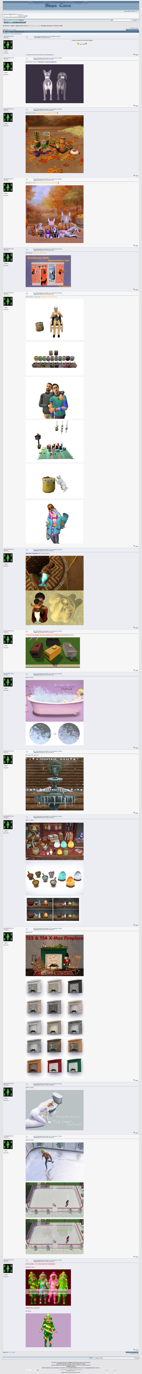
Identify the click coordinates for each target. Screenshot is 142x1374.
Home (6, 22)
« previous (132, 28)
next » (137, 28)
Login (18, 22)
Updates (12, 25)
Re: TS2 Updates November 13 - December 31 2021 (47, 751)
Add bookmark (130, 29)
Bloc (75, 1370)
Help (15, 22)
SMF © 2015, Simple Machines (76, 1369)
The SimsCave (6, 25)
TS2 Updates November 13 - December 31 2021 (52, 25)
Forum (10, 22)
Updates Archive (19, 25)
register (21, 14)
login (17, 14)
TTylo (30, 25)
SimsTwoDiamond (9, 36)
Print (136, 29)
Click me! (21, 20)
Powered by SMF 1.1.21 (64, 1369)
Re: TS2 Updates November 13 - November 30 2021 (47, 58)
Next (10, 29)
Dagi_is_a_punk (35, 25)
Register (23, 22)
